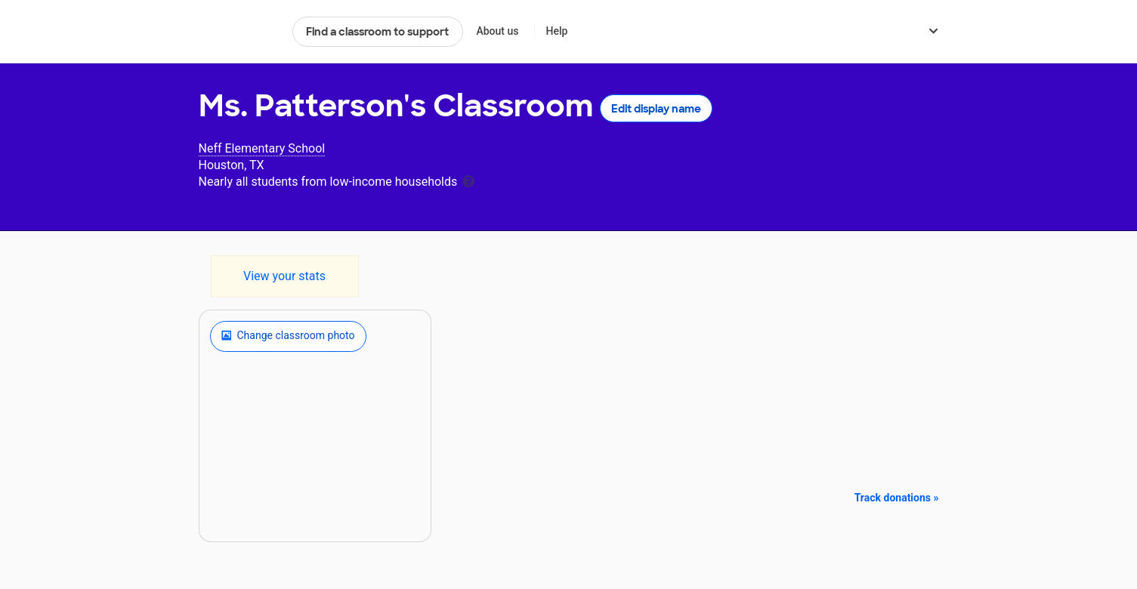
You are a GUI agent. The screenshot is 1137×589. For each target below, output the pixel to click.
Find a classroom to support (377, 32)
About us (497, 31)
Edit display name (656, 109)
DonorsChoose (239, 31)
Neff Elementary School (262, 148)
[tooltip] (468, 180)
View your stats (284, 276)
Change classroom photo (288, 336)
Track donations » (896, 498)
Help (556, 31)
